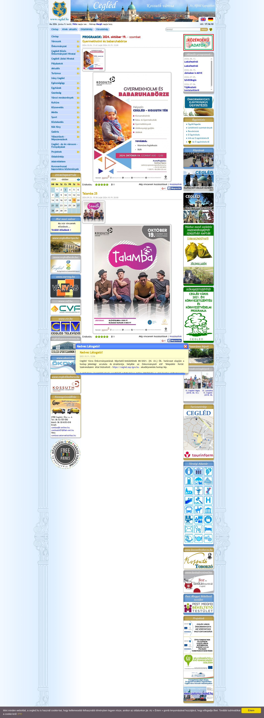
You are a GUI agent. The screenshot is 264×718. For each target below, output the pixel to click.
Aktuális (65, 68)
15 (57, 200)
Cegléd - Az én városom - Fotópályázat (64, 145)
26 (74, 205)
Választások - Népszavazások (65, 138)
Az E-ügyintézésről (198, 142)
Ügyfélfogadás (194, 124)
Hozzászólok (176, 184)
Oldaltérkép (86, 29)
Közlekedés (65, 122)
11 (70, 195)
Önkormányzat (65, 46)
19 (74, 200)
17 (65, 200)
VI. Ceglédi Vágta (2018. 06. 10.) (192, 390)
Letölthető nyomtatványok (200, 128)
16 (61, 200)
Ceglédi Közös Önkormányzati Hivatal (65, 52)
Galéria (65, 132)
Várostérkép (102, 29)
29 (57, 210)
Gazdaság (65, 93)
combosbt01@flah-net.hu (62, 430)
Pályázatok (57, 63)
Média (65, 112)
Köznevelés (65, 107)
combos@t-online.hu (60, 427)
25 (70, 205)
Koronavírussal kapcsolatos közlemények (65, 167)
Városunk (65, 41)
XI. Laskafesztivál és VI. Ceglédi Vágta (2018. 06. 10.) (210, 391)
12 (74, 195)
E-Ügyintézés (194, 135)
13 (78, 195)
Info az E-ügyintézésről (198, 138)
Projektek (65, 152)
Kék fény (65, 127)
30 (61, 210)
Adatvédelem (58, 161)
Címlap (54, 29)
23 (61, 205)
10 (65, 195)
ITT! (20, 714)
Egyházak (65, 88)
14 (53, 200)
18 (70, 200)
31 (65, 210)
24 (65, 205)
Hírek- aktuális (69, 29)
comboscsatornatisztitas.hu (63, 435)
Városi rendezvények (65, 97)
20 (78, 200)
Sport (65, 117)
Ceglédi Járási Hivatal (62, 58)
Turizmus (65, 73)
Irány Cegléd (57, 78)
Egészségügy (65, 83)
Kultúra (65, 102)
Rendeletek (193, 131)
